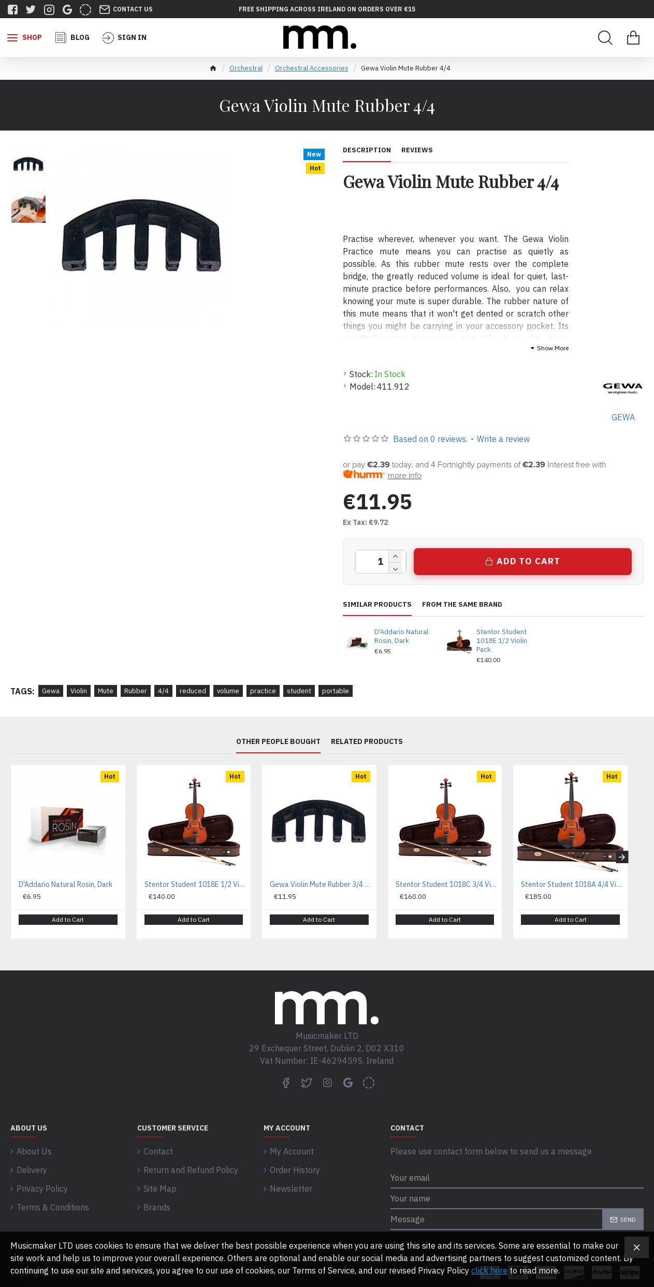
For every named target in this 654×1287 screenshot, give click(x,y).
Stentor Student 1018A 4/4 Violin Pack (572, 884)
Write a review (503, 439)
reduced (193, 691)
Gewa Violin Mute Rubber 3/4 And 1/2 (321, 884)
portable (335, 691)
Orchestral (246, 68)
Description (367, 150)
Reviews (417, 150)
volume (228, 691)
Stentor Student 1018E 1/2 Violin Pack (501, 641)
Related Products (367, 741)
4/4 (163, 691)
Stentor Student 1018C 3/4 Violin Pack (447, 884)
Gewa (51, 691)
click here (489, 1270)
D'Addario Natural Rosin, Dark (401, 636)
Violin (78, 691)
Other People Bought (278, 741)
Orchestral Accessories (311, 68)
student (299, 691)
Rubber (135, 691)
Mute (105, 691)
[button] (622, 853)
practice (263, 691)
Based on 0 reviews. (430, 439)
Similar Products (377, 604)
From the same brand (462, 604)
